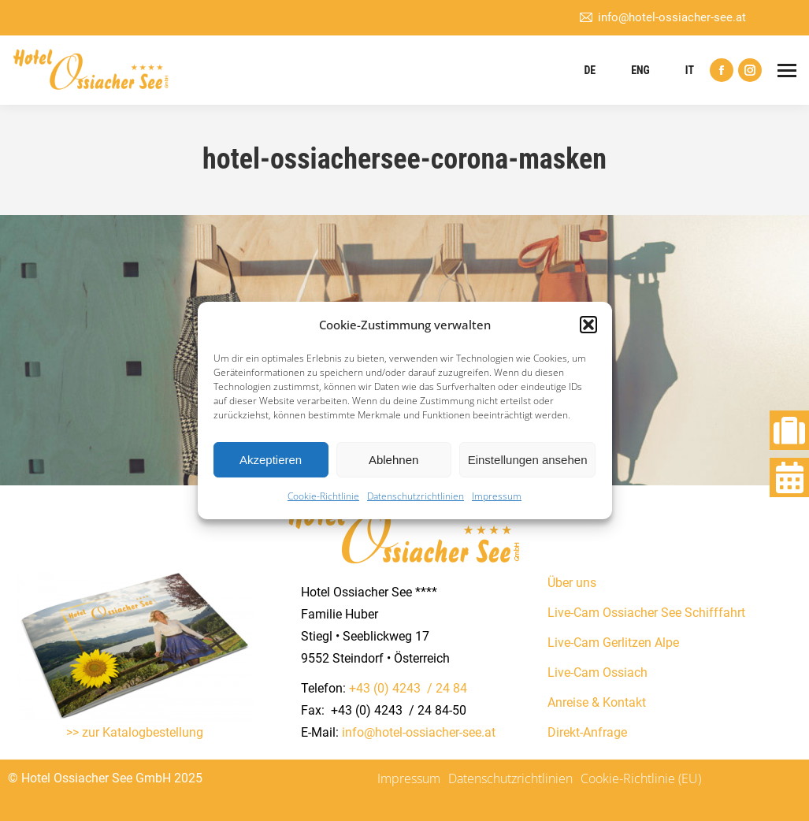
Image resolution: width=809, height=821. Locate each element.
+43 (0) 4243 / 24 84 (408, 688)
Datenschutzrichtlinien (415, 496)
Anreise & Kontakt (596, 702)
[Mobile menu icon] (786, 70)
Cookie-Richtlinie (323, 496)
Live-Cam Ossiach (597, 672)
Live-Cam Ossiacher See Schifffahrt (646, 612)
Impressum (496, 496)
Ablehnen (393, 459)
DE (590, 70)
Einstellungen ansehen (528, 459)
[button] (588, 324)
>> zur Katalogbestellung (134, 732)
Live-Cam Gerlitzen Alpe (613, 642)
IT (689, 70)
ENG (640, 70)
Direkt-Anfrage (587, 732)
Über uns (571, 582)
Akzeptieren (270, 459)
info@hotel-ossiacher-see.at (662, 17)
